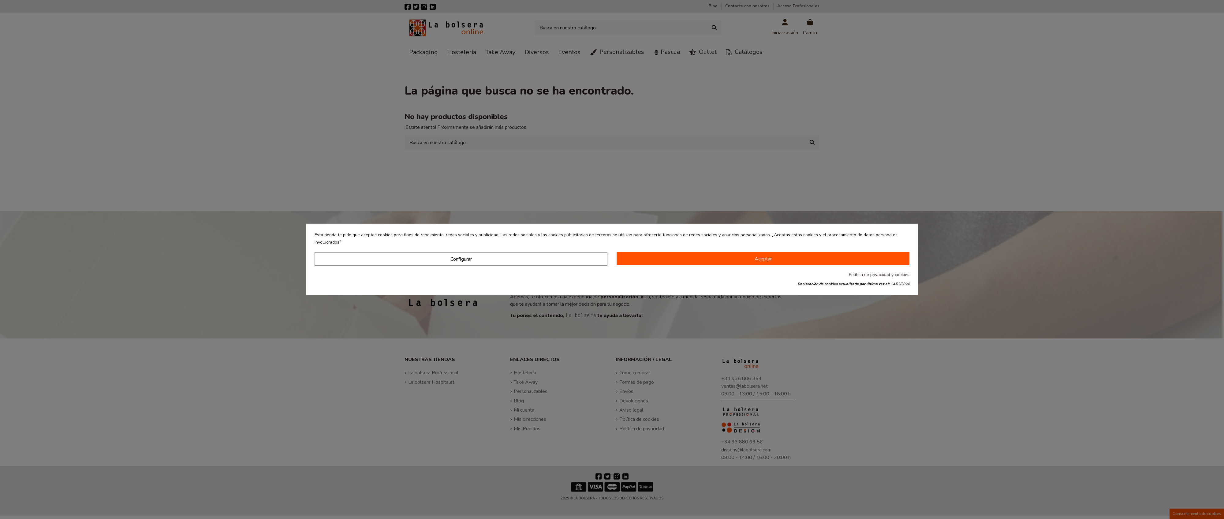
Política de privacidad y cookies (879, 275)
